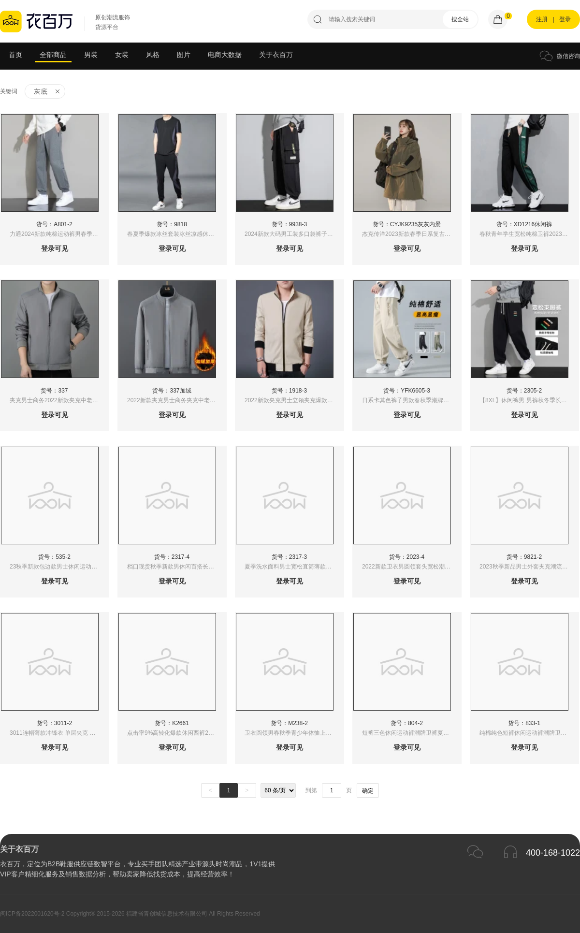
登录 (565, 19)
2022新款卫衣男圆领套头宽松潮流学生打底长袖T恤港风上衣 (411, 566)
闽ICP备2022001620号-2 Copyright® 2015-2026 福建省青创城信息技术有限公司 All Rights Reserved (130, 913)
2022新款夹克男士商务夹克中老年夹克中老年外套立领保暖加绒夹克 (176, 400)
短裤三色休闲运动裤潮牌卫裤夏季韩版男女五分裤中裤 (411, 732)
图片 (183, 54)
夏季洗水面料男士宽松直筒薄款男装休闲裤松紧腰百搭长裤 (294, 566)
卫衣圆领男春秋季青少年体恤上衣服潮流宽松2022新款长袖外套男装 (294, 732)
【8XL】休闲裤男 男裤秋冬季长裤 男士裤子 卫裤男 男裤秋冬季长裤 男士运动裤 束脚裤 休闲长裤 (529, 400)
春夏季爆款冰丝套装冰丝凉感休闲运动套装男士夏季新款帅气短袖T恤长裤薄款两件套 (176, 234)
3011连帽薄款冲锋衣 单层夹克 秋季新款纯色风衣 (59, 732)
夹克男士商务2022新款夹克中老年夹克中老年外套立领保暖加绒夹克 (59, 400)
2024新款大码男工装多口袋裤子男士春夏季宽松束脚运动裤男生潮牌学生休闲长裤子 (294, 234)
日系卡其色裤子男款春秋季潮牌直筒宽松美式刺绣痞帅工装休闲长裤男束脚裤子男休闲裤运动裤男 (411, 400)
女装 (122, 54)
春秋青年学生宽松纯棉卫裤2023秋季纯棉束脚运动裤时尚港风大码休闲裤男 (529, 234)
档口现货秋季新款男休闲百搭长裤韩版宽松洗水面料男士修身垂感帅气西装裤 (176, 566)
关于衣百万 (276, 54)
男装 (91, 54)
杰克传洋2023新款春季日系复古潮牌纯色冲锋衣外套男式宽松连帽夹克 (411, 234)
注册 (542, 19)
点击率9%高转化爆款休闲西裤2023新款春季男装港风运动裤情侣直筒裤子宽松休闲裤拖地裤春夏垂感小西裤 (176, 732)
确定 (368, 790)
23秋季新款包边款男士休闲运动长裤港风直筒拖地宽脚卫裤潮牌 (59, 566)
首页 (15, 54)
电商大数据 (225, 54)
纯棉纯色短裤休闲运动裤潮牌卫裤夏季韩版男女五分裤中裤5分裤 (529, 732)
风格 (153, 54)
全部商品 (53, 54)
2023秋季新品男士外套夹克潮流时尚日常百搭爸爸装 (529, 566)
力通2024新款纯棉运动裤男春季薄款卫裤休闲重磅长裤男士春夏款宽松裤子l (59, 234)
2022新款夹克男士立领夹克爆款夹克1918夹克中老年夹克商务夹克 (294, 400)
